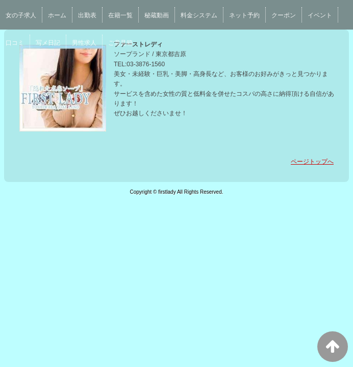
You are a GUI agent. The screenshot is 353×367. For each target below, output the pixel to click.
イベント (320, 15)
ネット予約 (244, 15)
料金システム (199, 15)
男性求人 (84, 42)
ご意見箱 (120, 42)
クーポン (283, 15)
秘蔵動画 (156, 15)
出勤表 (87, 15)
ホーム (57, 15)
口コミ (15, 42)
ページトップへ (312, 161)
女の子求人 (21, 15)
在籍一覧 (120, 15)
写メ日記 (48, 42)
